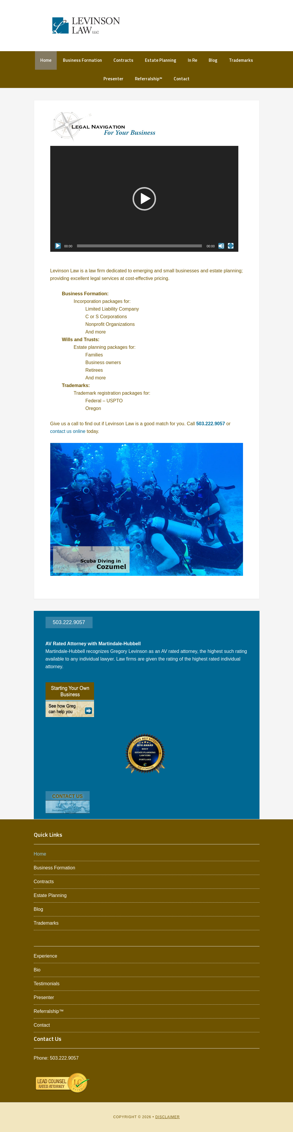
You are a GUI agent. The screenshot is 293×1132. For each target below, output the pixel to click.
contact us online (68, 431)
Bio (37, 969)
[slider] (139, 245)
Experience (45, 955)
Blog (38, 909)
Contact (42, 1025)
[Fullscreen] (231, 246)
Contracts (44, 881)
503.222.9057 (210, 423)
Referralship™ (49, 1011)
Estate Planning (50, 895)
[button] (144, 199)
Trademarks (46, 923)
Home (40, 853)
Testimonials (47, 983)
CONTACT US (67, 796)
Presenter (44, 997)
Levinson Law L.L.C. (86, 25)
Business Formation (54, 867)
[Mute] (221, 246)
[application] (144, 199)
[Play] (58, 246)
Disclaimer (167, 1117)
